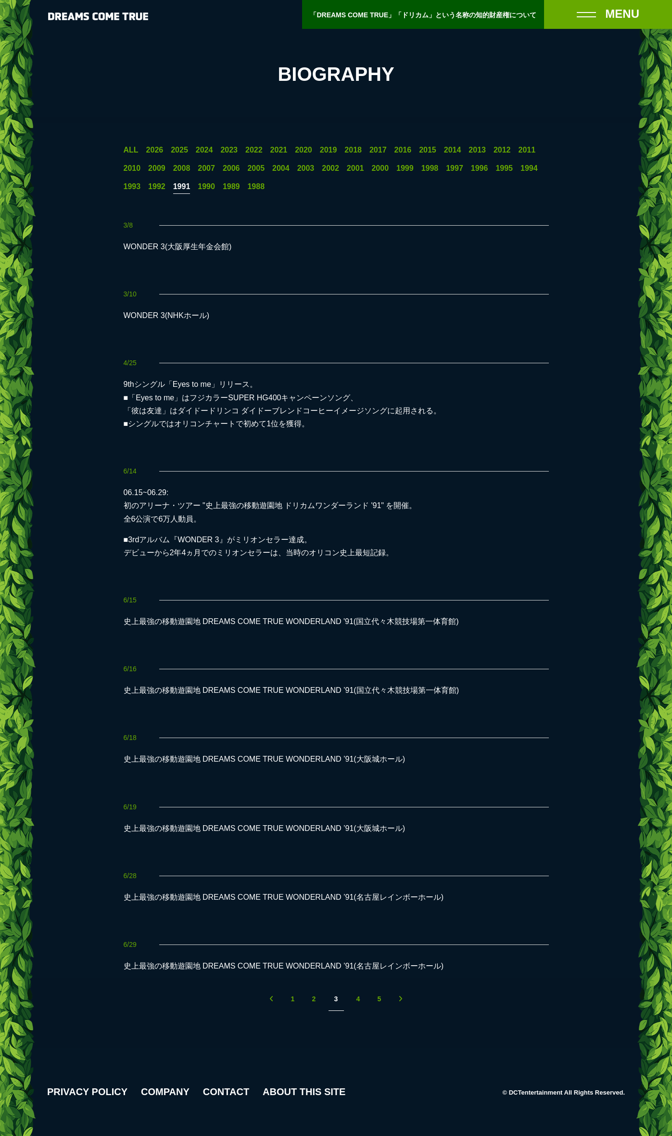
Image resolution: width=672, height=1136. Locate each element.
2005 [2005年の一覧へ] (256, 168)
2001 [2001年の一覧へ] (355, 168)
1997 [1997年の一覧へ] (454, 168)
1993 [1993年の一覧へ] (132, 187)
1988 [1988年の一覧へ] (256, 187)
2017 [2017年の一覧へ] (378, 150)
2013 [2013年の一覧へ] (477, 150)
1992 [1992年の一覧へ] (156, 187)
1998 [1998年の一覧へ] (430, 168)
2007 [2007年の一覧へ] (206, 168)
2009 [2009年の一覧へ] (156, 168)
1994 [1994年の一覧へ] (529, 168)
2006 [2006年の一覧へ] (231, 168)
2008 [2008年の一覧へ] (181, 168)
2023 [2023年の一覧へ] (229, 150)
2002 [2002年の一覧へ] (330, 168)
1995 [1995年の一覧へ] (504, 168)
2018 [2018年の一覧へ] (353, 150)
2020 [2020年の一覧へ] (303, 150)
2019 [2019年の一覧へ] (328, 150)
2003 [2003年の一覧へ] (306, 168)
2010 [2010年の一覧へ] (132, 168)
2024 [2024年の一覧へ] (204, 150)
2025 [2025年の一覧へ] (179, 150)
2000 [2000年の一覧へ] (380, 168)
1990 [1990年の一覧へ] (206, 187)
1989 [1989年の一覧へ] (231, 187)
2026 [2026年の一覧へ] (155, 150)
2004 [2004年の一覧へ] (281, 168)
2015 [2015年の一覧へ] (427, 150)
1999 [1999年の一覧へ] (405, 168)
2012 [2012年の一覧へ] (502, 150)
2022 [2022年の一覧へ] (254, 150)
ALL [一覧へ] (131, 150)
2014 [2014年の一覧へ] (452, 150)
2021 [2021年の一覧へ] (279, 150)
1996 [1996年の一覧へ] (479, 168)
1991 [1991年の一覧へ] (181, 187)
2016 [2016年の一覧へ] (403, 150)
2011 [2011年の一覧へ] (527, 150)
